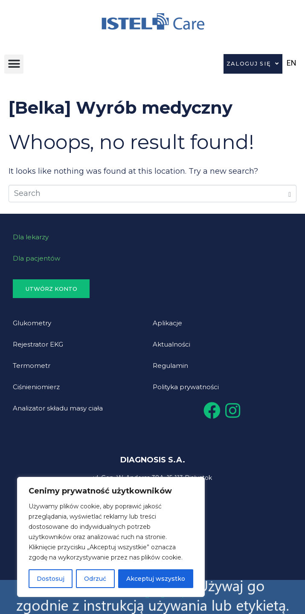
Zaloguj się (253, 64)
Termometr (31, 366)
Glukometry (32, 323)
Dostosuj (50, 578)
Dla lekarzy (31, 237)
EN (291, 62)
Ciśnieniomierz (36, 387)
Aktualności (171, 344)
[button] (13, 64)
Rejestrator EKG (38, 344)
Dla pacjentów (36, 258)
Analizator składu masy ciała (58, 408)
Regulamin (170, 366)
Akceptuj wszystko (155, 578)
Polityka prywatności (186, 387)
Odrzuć (95, 578)
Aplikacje (167, 323)
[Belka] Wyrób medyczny (120, 107)
